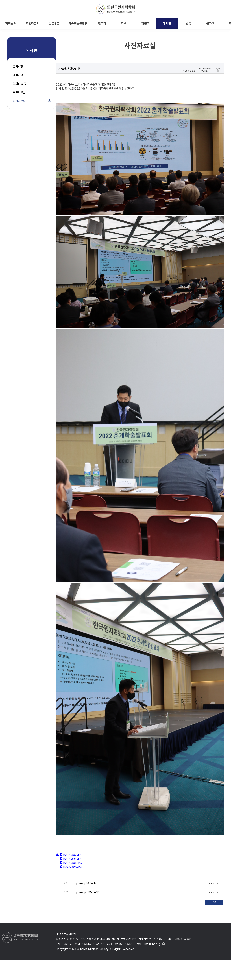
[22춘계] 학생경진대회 (69, 68)
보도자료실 (19, 92)
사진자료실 (19, 101)
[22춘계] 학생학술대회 (86, 883)
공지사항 (18, 66)
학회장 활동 (19, 83)
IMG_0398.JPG (72, 859)
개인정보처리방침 (66, 934)
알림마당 (18, 75)
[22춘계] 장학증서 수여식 (88, 892)
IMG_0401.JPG (72, 863)
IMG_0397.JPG (72, 866)
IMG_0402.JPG (72, 855)
